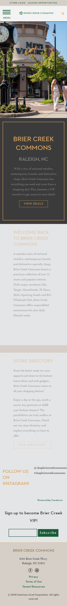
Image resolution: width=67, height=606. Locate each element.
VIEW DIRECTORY (32, 445)
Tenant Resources (33, 586)
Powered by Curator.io (50, 500)
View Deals (33, 203)
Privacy (33, 577)
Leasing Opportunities (42, 3)
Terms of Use (33, 581)
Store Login (18, 3)
